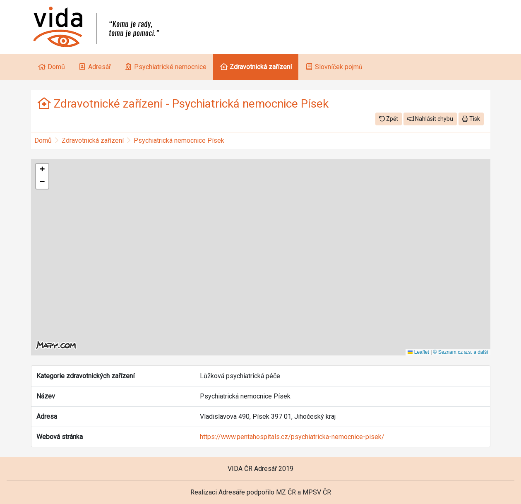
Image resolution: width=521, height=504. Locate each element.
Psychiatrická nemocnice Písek (179, 140)
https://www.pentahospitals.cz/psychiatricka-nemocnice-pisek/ (292, 437)
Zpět (388, 118)
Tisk (471, 118)
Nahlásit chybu (430, 118)
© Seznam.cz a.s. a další (460, 352)
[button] (42, 170)
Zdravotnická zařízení (93, 140)
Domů (43, 140)
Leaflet (418, 352)
